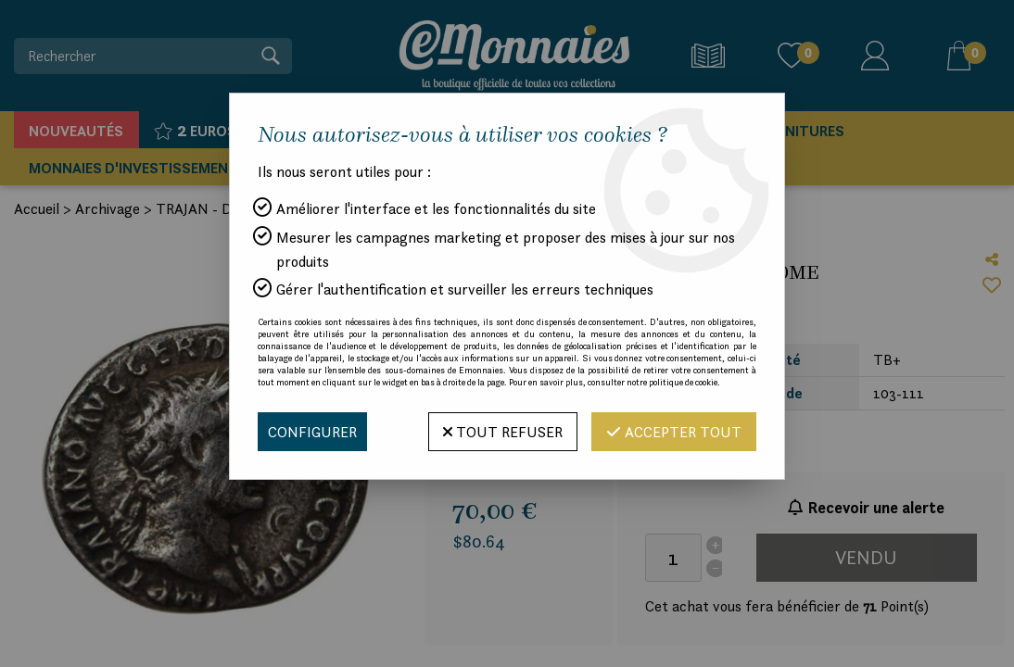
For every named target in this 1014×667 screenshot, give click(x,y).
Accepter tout (673, 431)
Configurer (312, 431)
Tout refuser (503, 431)
